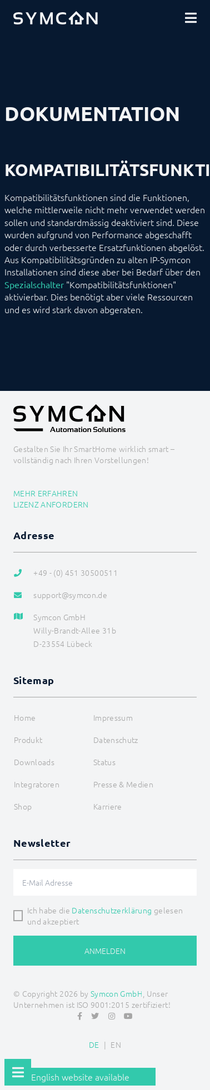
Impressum (113, 717)
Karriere (107, 806)
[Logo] (55, 17)
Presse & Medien (123, 784)
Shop (23, 806)
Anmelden (105, 950)
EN (116, 1044)
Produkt (28, 739)
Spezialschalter (34, 284)
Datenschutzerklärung (112, 910)
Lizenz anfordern (51, 504)
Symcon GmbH (117, 993)
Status (104, 761)
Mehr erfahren (45, 493)
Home (25, 717)
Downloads (34, 761)
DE (94, 1044)
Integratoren (36, 784)
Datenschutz (115, 739)
